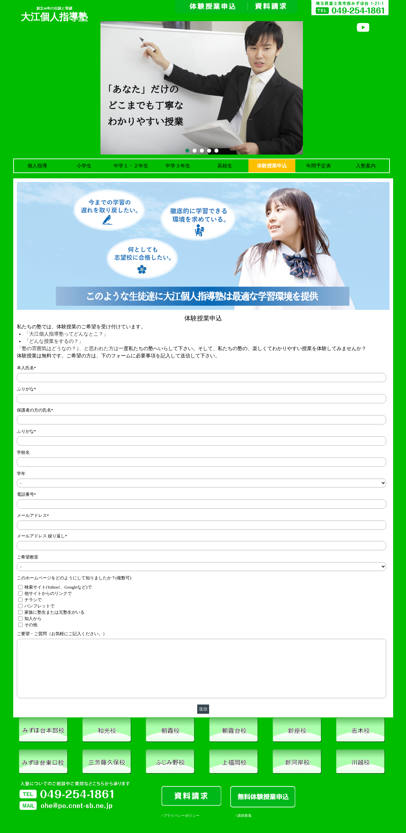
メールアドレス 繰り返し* (42, 535)
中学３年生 (178, 165)
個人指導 (37, 165)
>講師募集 (243, 815)
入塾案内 (366, 165)
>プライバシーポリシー (180, 815)
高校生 (224, 165)
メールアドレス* (33, 515)
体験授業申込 (272, 165)
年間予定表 (318, 165)
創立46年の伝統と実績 (54, 8)
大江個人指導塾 (54, 17)
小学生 (84, 165)
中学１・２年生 (131, 165)
